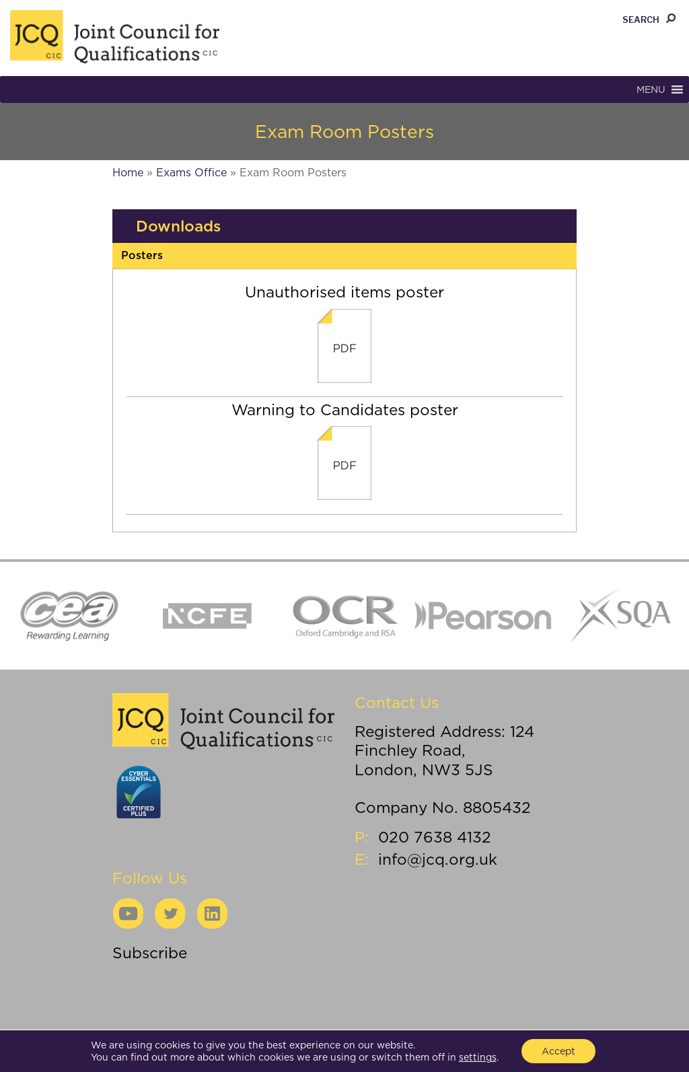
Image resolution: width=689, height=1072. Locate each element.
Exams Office (191, 172)
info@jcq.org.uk (437, 859)
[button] (651, 89)
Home (127, 172)
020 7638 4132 (434, 837)
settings (478, 1057)
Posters (142, 255)
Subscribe (149, 952)
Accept (558, 1051)
